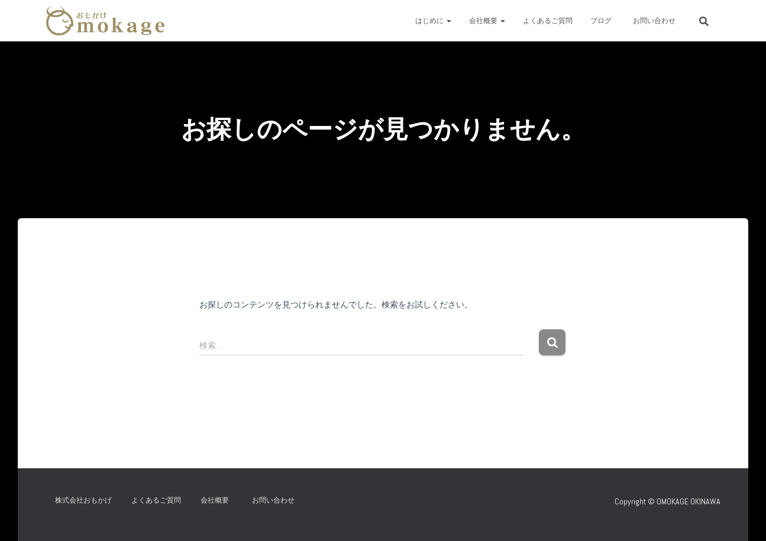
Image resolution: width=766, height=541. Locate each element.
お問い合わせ (658, 20)
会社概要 (487, 20)
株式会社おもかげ (83, 500)
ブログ (601, 20)
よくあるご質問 (548, 20)
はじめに (433, 20)
